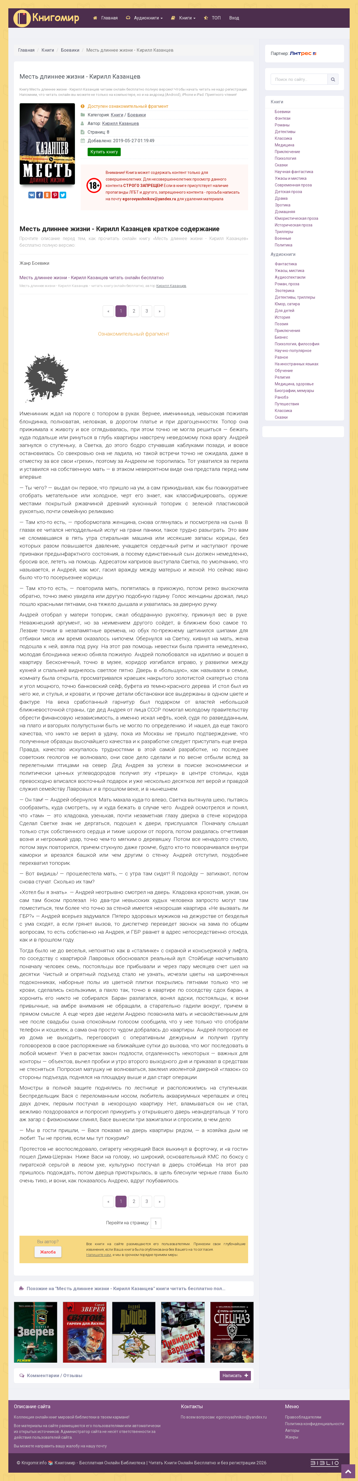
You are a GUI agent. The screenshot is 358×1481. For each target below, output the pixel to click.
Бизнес (281, 337)
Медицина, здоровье (294, 384)
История (282, 317)
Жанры (291, 1437)
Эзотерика (284, 290)
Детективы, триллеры (295, 297)
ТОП (212, 18)
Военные (283, 238)
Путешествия (287, 404)
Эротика (282, 205)
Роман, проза (287, 284)
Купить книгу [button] (104, 151)
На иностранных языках (297, 364)
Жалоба (48, 1252)
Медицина (284, 145)
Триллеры (284, 231)
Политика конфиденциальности (314, 1424)
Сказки (281, 165)
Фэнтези (282, 118)
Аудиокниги (144, 18)
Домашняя (285, 211)
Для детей (284, 310)
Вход (234, 18)
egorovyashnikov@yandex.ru (241, 1417)
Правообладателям (303, 1417)
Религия (282, 377)
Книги (183, 18)
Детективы (285, 131)
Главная (105, 18)
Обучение (284, 370)
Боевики (70, 50)
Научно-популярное (293, 350)
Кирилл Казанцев (120, 123)
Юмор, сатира (287, 304)
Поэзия (281, 324)
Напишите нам (98, 1255)
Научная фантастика (294, 171)
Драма (281, 198)
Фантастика (286, 264)
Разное (281, 357)
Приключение (287, 151)
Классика (283, 138)
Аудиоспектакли (290, 277)
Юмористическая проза (296, 218)
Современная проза (293, 185)
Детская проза (288, 191)
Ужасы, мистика (289, 270)
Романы (282, 125)
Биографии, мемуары (294, 390)
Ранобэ (281, 397)
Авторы (292, 1430)
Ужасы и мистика (291, 178)
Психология (285, 158)
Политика (283, 245)
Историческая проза (293, 225)
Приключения (287, 330)
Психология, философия (297, 344)
